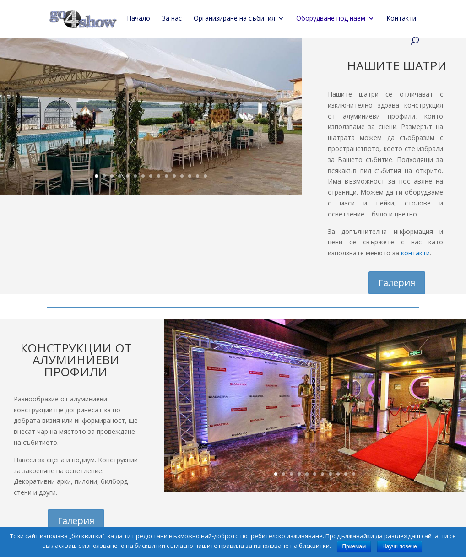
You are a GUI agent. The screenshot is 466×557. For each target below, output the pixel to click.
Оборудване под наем (330, 18)
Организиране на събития (234, 18)
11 (174, 176)
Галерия (397, 282)
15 (205, 176)
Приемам (354, 546)
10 (166, 176)
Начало (138, 18)
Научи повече (399, 546)
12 (182, 176)
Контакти (401, 18)
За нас (172, 18)
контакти (415, 253)
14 (197, 176)
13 (189, 176)
